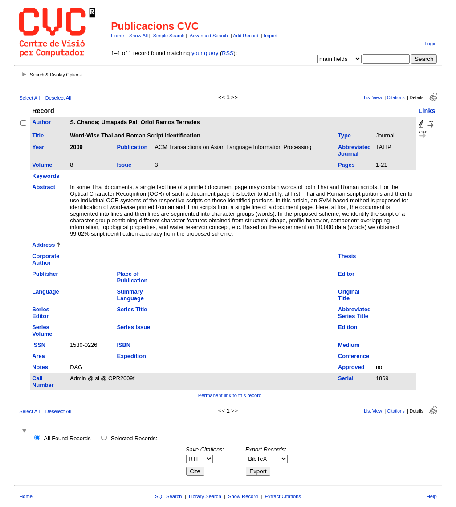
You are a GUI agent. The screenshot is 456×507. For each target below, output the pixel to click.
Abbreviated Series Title (354, 312)
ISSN (38, 345)
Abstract (43, 187)
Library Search (205, 496)
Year (38, 147)
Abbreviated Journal (354, 150)
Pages (346, 164)
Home (117, 35)
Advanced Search (209, 35)
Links (427, 110)
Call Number (42, 381)
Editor (346, 273)
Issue (124, 164)
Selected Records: (134, 438)
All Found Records (67, 438)
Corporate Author (45, 259)
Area (38, 356)
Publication (132, 147)
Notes (40, 367)
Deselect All (58, 98)
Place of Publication (132, 277)
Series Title (132, 309)
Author (41, 122)
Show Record (243, 496)
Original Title (348, 295)
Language (45, 291)
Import (270, 35)
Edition (347, 327)
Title (38, 135)
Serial (346, 378)
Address (43, 244)
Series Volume (42, 330)
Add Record (245, 35)
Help (432, 496)
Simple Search (169, 35)
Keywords (45, 176)
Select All (29, 98)
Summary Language (130, 295)
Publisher (45, 273)
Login (430, 43)
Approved (351, 367)
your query (204, 53)
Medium (348, 345)
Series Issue (133, 327)
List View (373, 97)
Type (344, 135)
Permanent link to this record (229, 395)
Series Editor (40, 312)
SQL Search (168, 496)
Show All (138, 35)
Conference (353, 356)
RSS (227, 53)
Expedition (131, 356)
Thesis (347, 256)
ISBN (123, 345)
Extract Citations (283, 496)
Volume (42, 164)
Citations (396, 97)
